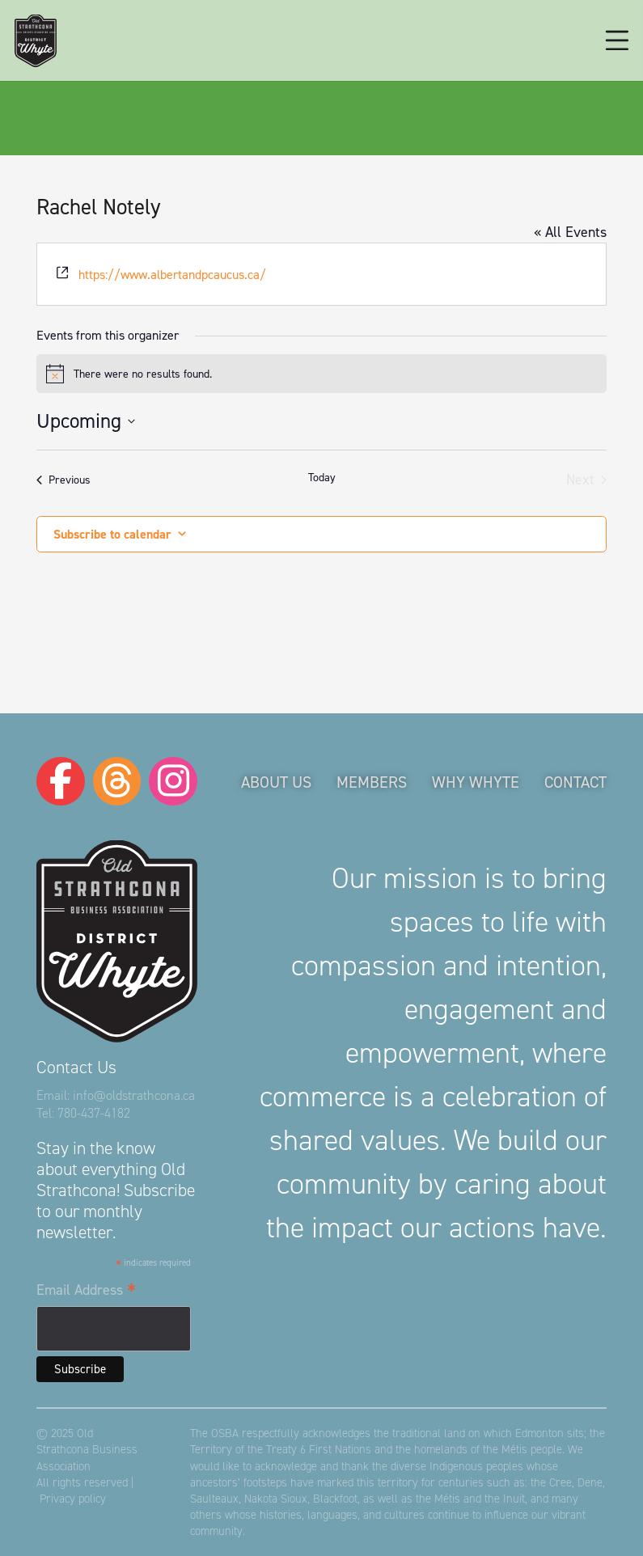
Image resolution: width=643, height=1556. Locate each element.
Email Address (86, 1290)
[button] (617, 40)
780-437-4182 (93, 1113)
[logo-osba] (36, 41)
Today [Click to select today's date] (322, 477)
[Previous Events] (63, 480)
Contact (575, 782)
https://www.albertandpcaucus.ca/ (172, 274)
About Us (276, 782)
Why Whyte (475, 782)
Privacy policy (73, 1498)
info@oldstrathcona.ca (134, 1095)
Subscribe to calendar (112, 534)
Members (371, 782)
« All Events (570, 232)
